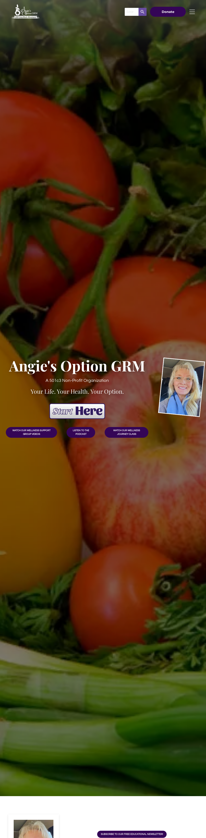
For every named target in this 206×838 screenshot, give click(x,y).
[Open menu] (192, 12)
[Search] (143, 12)
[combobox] (132, 12)
